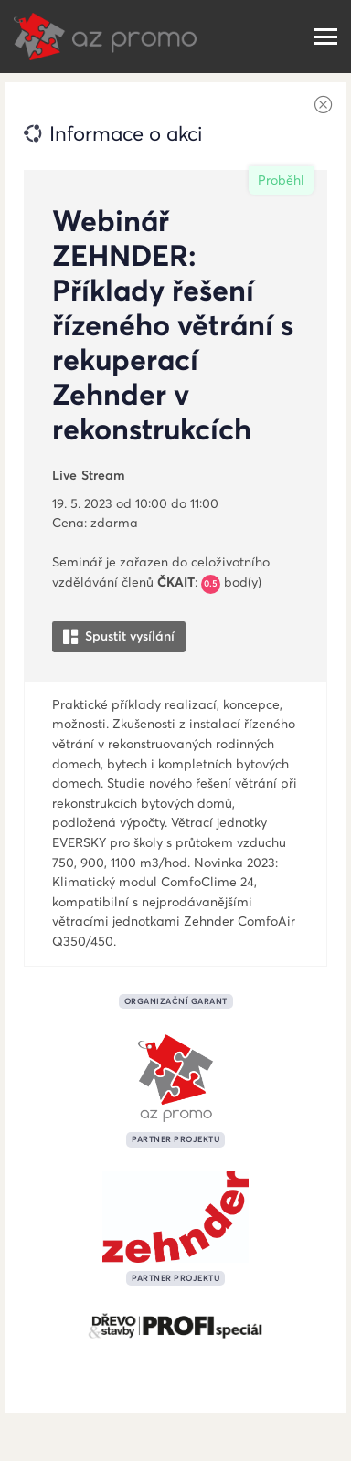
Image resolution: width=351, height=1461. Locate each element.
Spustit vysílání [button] (119, 636)
